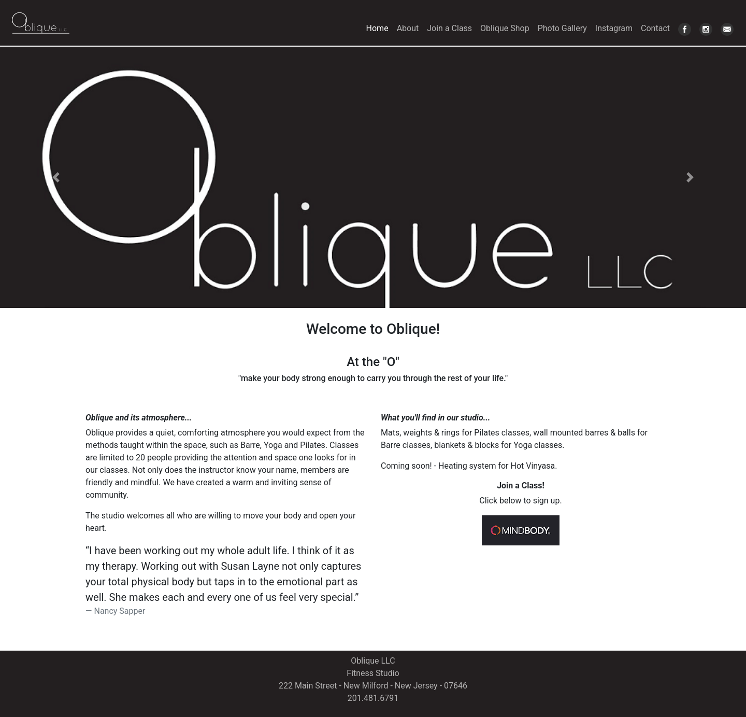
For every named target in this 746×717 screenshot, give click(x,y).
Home (379, 27)
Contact (655, 28)
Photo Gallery (562, 28)
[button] (56, 177)
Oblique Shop (504, 28)
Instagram (614, 28)
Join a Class (449, 28)
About (408, 28)
